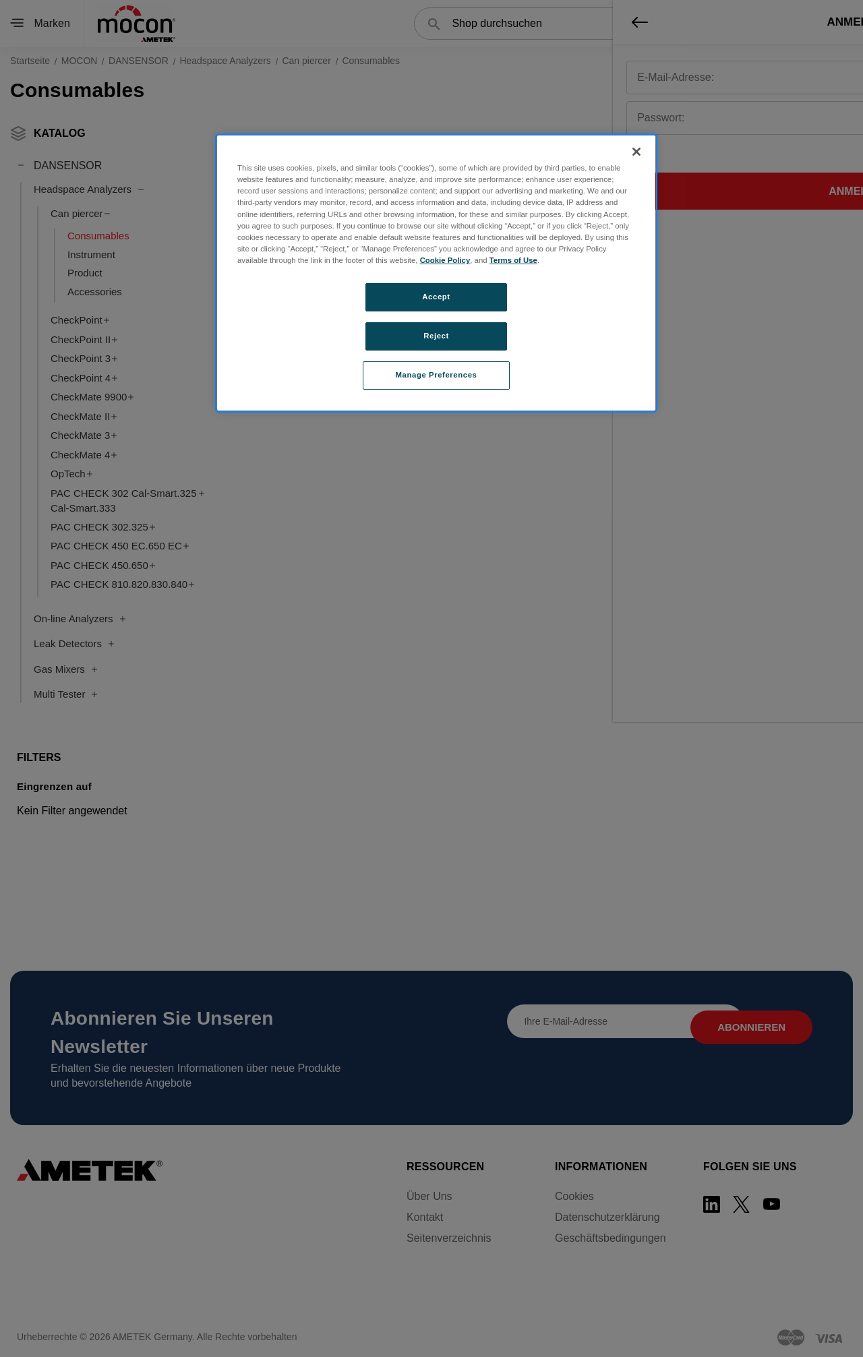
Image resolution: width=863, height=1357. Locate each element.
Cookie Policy (445, 260)
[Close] (636, 152)
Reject (436, 336)
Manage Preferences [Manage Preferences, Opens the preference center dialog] (436, 375)
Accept (436, 297)
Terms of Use (513, 260)
